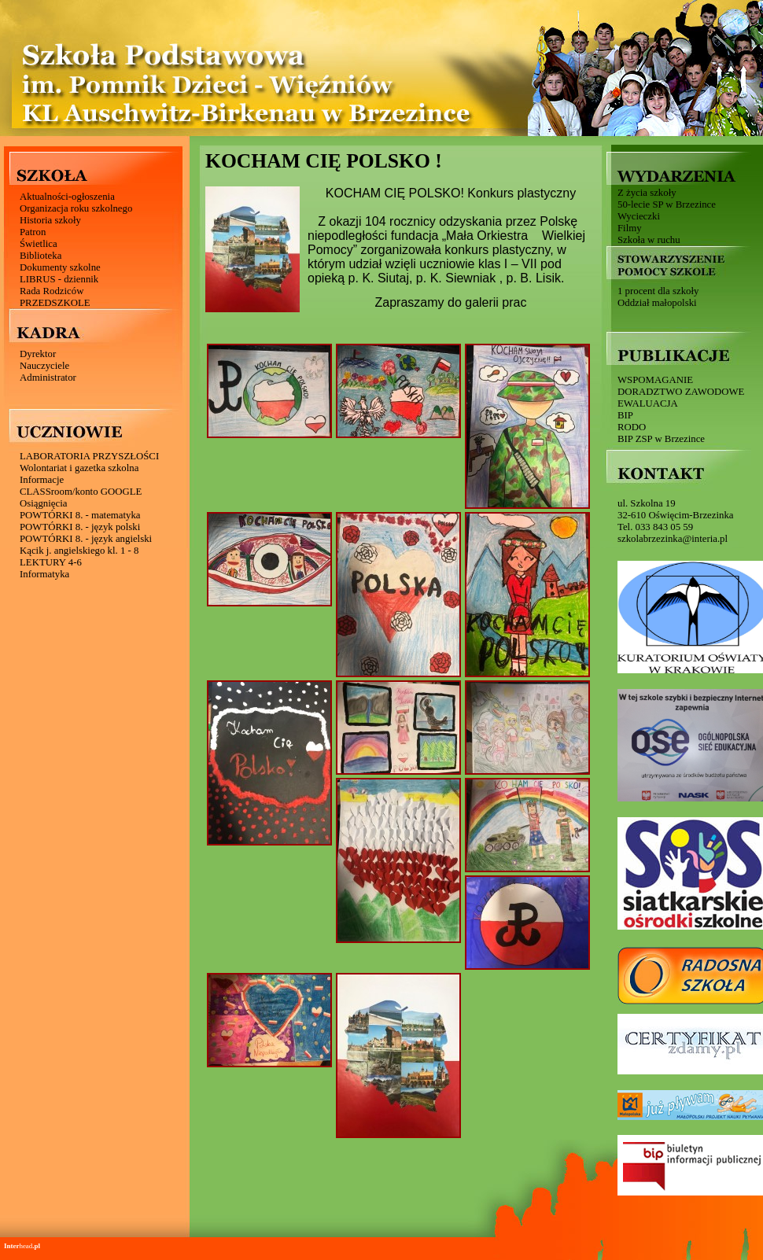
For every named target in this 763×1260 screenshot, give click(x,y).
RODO (631, 427)
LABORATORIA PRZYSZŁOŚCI (89, 456)
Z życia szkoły (646, 192)
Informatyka (44, 574)
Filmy (629, 228)
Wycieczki (638, 216)
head (22, 1246)
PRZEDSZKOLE (55, 302)
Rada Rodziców (51, 291)
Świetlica (38, 243)
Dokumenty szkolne (60, 267)
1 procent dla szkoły (657, 291)
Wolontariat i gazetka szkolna (79, 467)
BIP (625, 415)
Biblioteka (40, 255)
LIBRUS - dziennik (59, 279)
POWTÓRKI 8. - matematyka (80, 515)
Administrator (48, 377)
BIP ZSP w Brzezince (661, 438)
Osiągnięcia (43, 503)
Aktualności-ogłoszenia (67, 196)
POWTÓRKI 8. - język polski (80, 526)
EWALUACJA (647, 403)
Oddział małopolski (657, 302)
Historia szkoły (50, 220)
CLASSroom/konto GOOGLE (81, 491)
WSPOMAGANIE (655, 379)
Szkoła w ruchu (648, 239)
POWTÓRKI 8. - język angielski (86, 538)
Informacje (42, 479)
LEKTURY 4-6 (51, 562)
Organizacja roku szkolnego (76, 208)
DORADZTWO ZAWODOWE (680, 391)
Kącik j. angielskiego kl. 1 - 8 (79, 550)
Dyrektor (38, 353)
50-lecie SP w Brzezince (666, 204)
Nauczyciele (44, 365)
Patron (33, 232)
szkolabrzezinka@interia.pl (672, 538)
